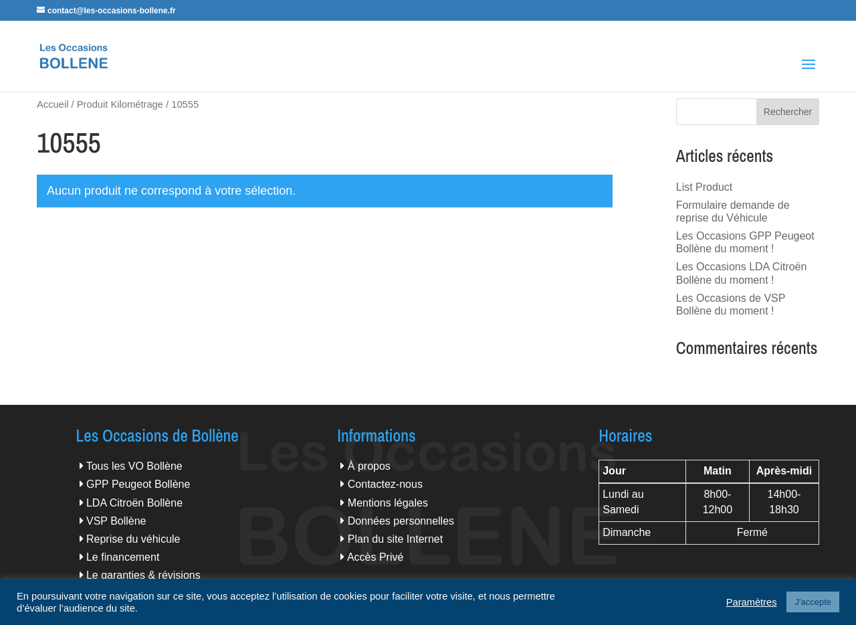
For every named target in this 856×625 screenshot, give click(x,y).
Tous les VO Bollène (134, 466)
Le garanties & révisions (143, 575)
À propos (369, 466)
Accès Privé (375, 557)
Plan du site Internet (395, 539)
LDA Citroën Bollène (134, 503)
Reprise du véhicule (133, 539)
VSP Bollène (116, 521)
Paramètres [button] (751, 602)
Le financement (122, 557)
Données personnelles (401, 521)
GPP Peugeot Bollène (138, 484)
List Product (704, 187)
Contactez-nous (385, 484)
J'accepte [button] (812, 602)
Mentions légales (388, 503)
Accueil (52, 104)
